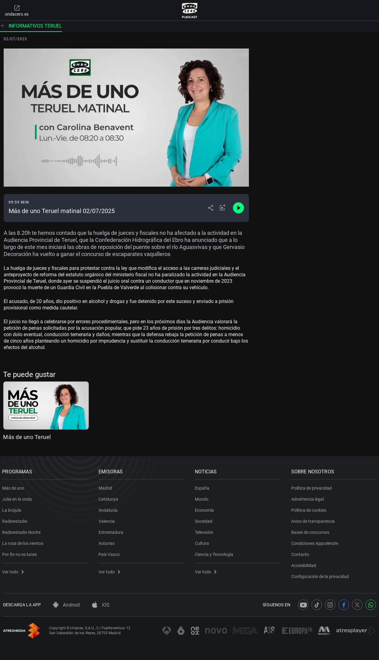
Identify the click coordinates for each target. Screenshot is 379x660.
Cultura (203, 542)
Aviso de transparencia (313, 520)
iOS (101, 605)
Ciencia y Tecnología (215, 553)
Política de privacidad (312, 486)
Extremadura (111, 531)
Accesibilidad (304, 564)
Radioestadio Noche (22, 531)
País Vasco (110, 553)
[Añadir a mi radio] (222, 208)
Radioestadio (15, 520)
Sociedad (204, 520)
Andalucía (108, 509)
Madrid (106, 486)
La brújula (12, 509)
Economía (205, 509)
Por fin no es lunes (20, 553)
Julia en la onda (18, 497)
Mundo (202, 497)
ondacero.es (17, 10)
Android (66, 605)
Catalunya (109, 497)
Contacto (301, 553)
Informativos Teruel (31, 26)
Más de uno (14, 486)
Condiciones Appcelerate (315, 542)
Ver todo (14, 570)
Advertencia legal (308, 497)
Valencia (107, 520)
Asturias (107, 542)
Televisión (205, 531)
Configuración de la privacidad (321, 575)
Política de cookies (309, 509)
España (203, 486)
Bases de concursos (311, 531)
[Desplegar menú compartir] (210, 208)
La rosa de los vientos (23, 542)
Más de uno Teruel (27, 437)
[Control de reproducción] (238, 207)
